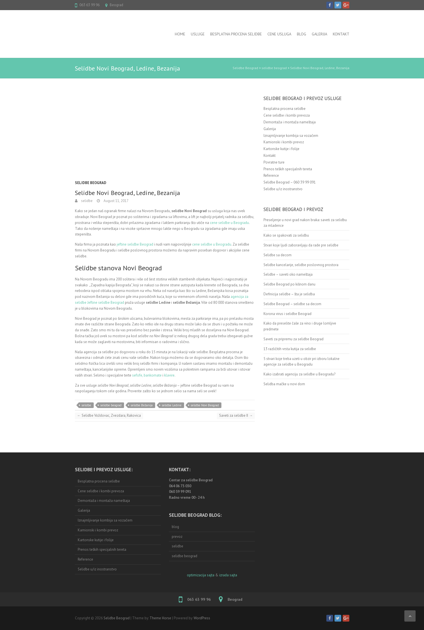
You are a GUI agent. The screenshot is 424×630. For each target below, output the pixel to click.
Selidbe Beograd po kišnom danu (289, 284)
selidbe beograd (274, 68)
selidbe (86, 200)
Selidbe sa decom (277, 255)
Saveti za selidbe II (236, 415)
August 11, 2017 (116, 200)
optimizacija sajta (200, 575)
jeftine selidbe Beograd (135, 244)
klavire (169, 375)
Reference (271, 175)
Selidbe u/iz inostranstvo (282, 189)
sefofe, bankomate (146, 375)
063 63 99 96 (89, 5)
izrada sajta (228, 575)
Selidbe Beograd (245, 68)
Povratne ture (274, 162)
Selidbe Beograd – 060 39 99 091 (289, 182)
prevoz (177, 536)
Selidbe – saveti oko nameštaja (288, 274)
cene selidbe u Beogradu (229, 222)
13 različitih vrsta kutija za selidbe (289, 348)
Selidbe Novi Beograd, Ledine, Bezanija (319, 68)
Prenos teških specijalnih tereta (287, 169)
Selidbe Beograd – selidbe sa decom (292, 304)
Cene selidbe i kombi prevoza (286, 115)
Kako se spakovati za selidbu (286, 235)
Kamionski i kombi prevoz (283, 142)
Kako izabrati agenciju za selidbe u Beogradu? (299, 374)
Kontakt (341, 34)
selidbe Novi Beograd (205, 405)
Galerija (319, 34)
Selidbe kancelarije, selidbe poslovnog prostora (300, 264)
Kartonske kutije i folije (281, 148)
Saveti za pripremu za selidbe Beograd (293, 339)
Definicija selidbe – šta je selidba (289, 294)
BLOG (301, 34)
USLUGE (198, 34)
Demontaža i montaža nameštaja (289, 122)
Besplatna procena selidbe (236, 34)
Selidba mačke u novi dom (284, 384)
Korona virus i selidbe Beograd (287, 313)
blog (175, 526)
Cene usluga (279, 34)
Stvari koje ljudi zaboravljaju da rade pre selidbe (300, 245)
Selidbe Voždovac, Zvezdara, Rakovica (109, 415)
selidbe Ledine (172, 405)
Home (180, 34)
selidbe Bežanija (141, 405)
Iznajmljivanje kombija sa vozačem (290, 135)
